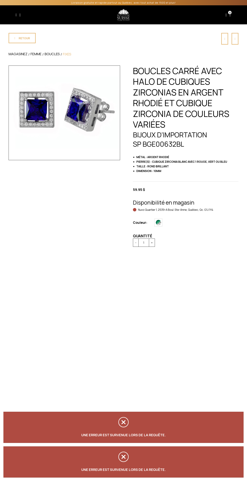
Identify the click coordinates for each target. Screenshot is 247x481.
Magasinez (18, 54)
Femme (76, 15)
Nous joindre (202, 15)
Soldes (105, 15)
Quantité (142, 236)
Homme (91, 15)
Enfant (63, 15)
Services (162, 15)
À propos (181, 15)
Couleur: (140, 222)
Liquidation (143, 15)
